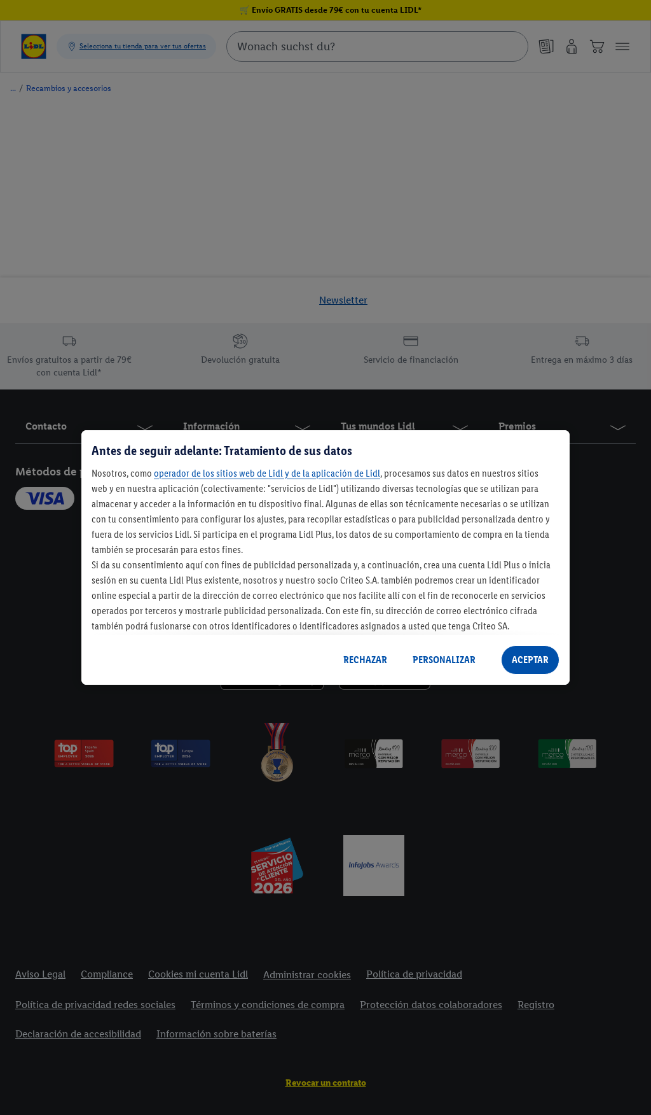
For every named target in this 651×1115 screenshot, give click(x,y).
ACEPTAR (530, 660)
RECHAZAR (365, 660)
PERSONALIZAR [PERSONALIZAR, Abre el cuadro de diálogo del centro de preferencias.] (444, 660)
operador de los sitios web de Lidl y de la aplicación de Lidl (267, 473)
